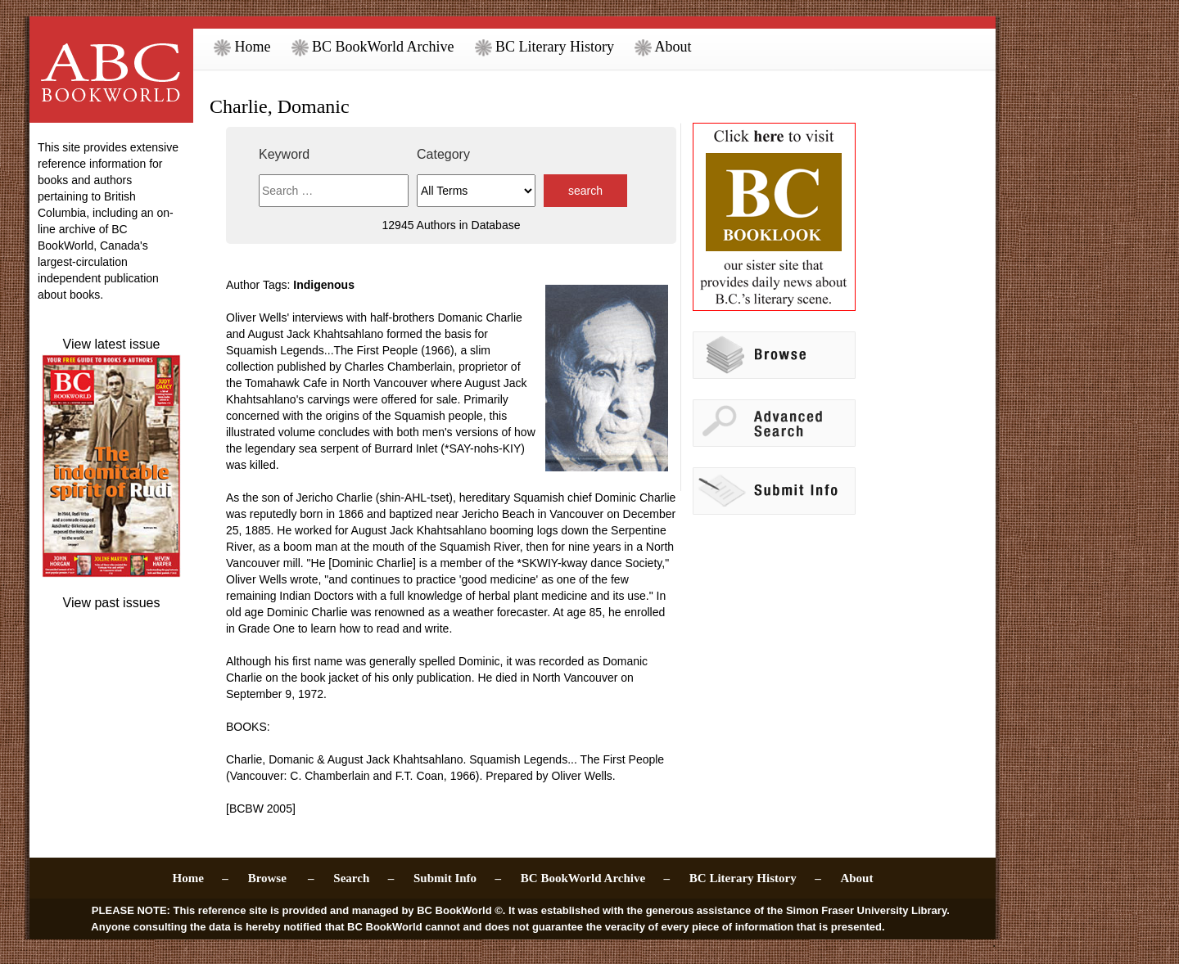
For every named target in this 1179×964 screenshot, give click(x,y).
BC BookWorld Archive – (595, 878)
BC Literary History (544, 46)
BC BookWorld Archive (372, 46)
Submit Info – (457, 878)
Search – (363, 878)
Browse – (281, 878)
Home (242, 46)
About (663, 46)
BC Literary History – (755, 878)
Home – (200, 878)
